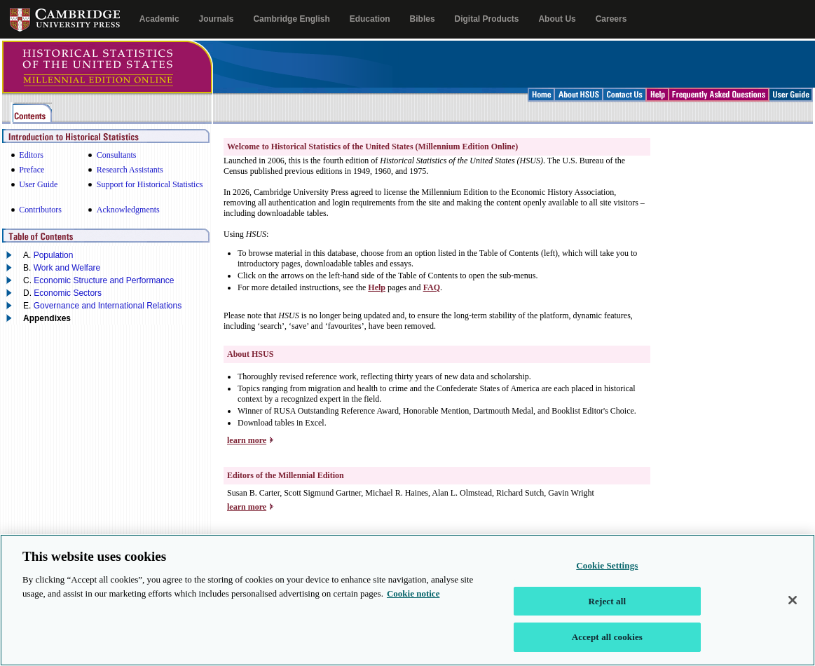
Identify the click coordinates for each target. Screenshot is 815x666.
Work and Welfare (67, 268)
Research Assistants (130, 170)
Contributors (40, 210)
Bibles (422, 19)
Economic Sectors (68, 293)
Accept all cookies (607, 646)
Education (370, 19)
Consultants (117, 155)
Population (54, 255)
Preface (31, 170)
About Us (556, 19)
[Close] (792, 609)
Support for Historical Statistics (150, 184)
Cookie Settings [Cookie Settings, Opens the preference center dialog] (607, 574)
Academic (159, 19)
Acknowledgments (128, 210)
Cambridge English (291, 19)
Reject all (607, 610)
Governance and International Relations (108, 306)
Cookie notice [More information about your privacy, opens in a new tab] (413, 602)
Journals (215, 19)
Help (376, 287)
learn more (246, 440)
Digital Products (487, 19)
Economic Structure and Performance (104, 280)
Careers (611, 19)
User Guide (38, 184)
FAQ (431, 287)
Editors (31, 155)
